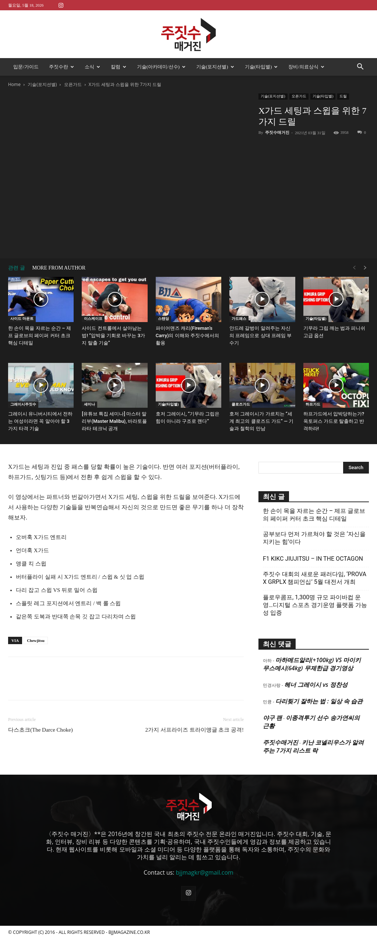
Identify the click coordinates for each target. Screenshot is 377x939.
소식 (92, 66)
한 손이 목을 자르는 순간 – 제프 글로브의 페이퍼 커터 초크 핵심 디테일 (39, 335)
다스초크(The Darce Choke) (40, 730)
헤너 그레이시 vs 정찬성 (315, 685)
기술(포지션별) (215, 66)
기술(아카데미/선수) (161, 66)
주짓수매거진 (277, 132)
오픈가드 (73, 84)
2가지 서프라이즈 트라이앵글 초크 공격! (194, 730)
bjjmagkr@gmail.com (204, 872)
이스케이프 (93, 319)
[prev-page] (354, 267)
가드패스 (239, 319)
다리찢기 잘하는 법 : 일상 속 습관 (319, 701)
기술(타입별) (261, 66)
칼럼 (118, 66)
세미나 (89, 404)
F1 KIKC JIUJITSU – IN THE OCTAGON (313, 558)
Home (14, 84)
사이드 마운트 (22, 319)
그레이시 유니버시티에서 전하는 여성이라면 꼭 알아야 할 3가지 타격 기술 (40, 421)
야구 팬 (272, 718)
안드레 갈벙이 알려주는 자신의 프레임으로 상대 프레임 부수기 (260, 335)
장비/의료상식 (306, 66)
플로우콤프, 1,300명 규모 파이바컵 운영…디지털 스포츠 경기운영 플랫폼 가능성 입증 (315, 605)
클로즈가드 (241, 404)
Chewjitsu (36, 640)
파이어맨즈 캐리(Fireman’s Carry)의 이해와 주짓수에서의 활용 (187, 335)
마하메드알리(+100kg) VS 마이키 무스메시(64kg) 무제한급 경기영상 (312, 664)
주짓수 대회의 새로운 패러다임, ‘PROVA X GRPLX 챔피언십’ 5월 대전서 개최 (314, 578)
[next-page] (365, 267)
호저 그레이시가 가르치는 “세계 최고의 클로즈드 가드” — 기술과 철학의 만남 (261, 421)
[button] (360, 67)
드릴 (343, 96)
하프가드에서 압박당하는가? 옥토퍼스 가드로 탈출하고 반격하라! (333, 421)
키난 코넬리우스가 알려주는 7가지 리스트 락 (313, 746)
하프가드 (313, 404)
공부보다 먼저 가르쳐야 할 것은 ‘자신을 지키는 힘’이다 (314, 538)
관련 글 (16, 268)
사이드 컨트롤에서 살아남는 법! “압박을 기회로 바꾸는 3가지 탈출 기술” (113, 335)
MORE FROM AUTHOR (59, 268)
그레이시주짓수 (23, 404)
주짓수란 (61, 66)
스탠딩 (163, 319)
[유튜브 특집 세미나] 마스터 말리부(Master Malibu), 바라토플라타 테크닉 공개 (114, 421)
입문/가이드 (26, 66)
